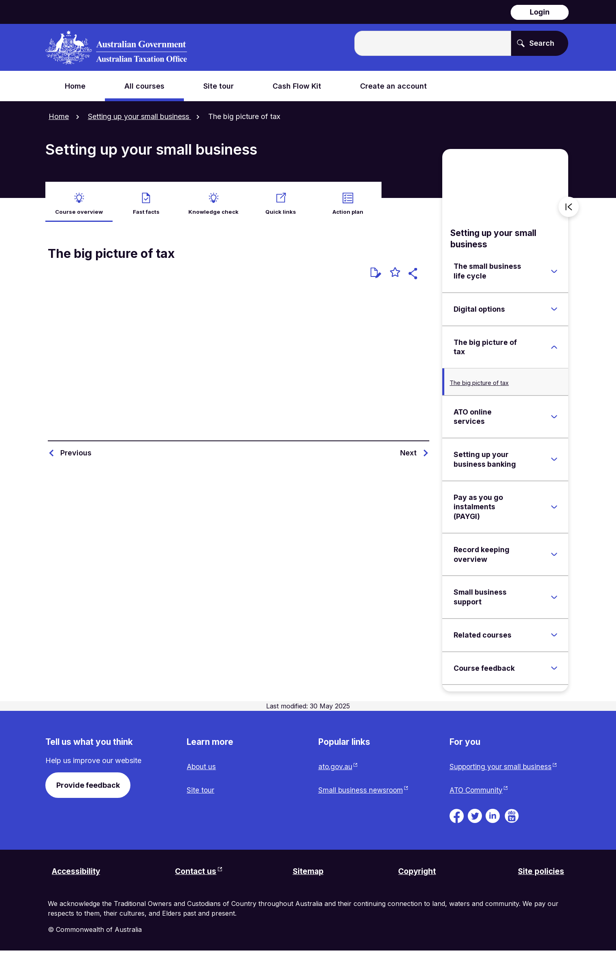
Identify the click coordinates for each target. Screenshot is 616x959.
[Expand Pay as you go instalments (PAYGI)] (554, 502)
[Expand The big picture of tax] (554, 342)
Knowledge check (213, 206)
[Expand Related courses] (554, 631)
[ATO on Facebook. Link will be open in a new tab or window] (457, 823)
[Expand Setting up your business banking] (554, 455)
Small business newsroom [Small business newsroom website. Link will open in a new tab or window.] (361, 786)
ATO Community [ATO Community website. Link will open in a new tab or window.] (477, 797)
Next (408, 448)
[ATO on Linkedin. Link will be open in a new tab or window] (493, 823)
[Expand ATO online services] (554, 412)
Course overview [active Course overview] (79, 206)
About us (202, 762)
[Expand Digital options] (554, 305)
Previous (76, 448)
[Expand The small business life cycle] (554, 267)
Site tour (201, 786)
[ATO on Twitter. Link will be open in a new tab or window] (475, 823)
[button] (414, 270)
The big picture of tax (479, 378)
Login (540, 12)
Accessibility (77, 880)
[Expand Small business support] (554, 593)
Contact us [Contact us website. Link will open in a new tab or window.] (195, 880)
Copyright (417, 880)
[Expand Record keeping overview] (554, 550)
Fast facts (146, 206)
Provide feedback (88, 780)
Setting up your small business (139, 116)
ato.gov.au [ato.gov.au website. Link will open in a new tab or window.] (336, 762)
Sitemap (308, 880)
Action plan (347, 206)
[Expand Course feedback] (554, 663)
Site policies (540, 880)
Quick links (280, 206)
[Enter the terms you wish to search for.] (432, 43)
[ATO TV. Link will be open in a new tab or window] (512, 823)
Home (59, 116)
